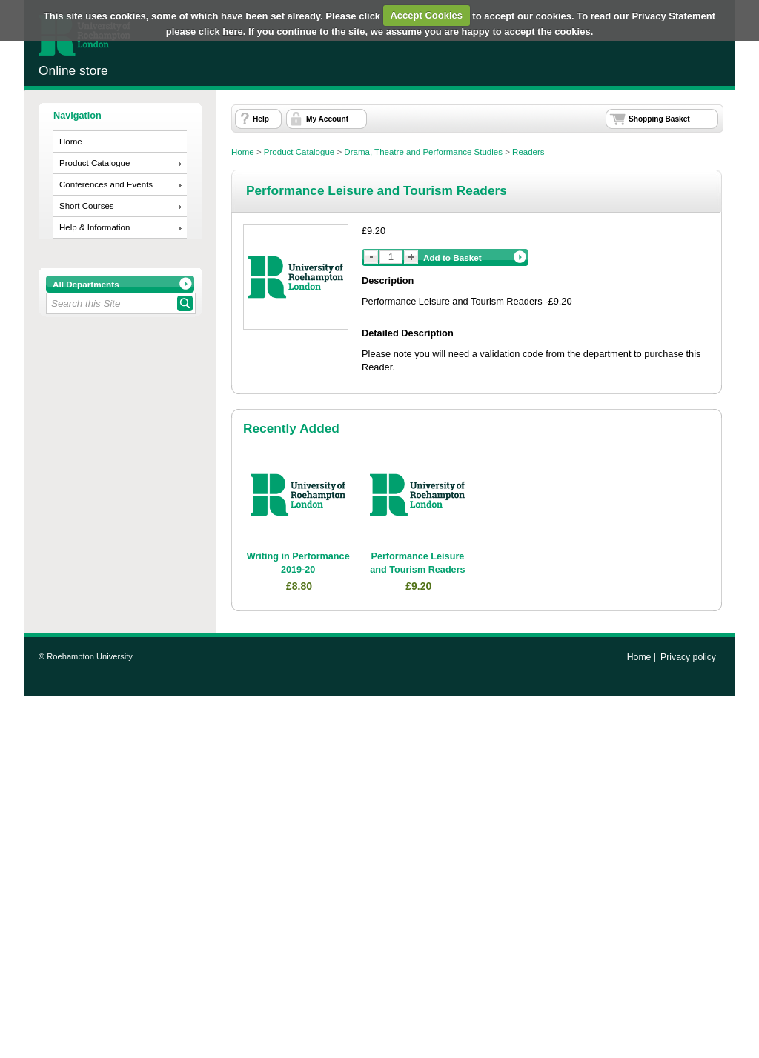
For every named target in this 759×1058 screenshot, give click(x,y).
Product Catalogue (94, 163)
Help (261, 119)
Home (70, 141)
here (232, 31)
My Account (327, 119)
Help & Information (94, 227)
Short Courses (86, 206)
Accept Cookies (426, 15)
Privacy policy (688, 657)
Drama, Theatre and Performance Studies (423, 151)
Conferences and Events (106, 184)
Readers (528, 151)
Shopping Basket (659, 119)
